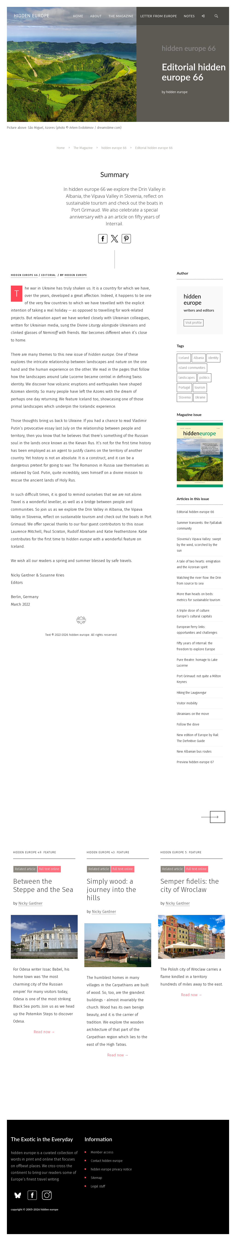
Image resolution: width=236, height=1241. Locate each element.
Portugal (184, 388)
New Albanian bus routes (194, 752)
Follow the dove (188, 724)
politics (204, 378)
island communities (192, 368)
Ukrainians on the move (193, 714)
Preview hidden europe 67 (195, 762)
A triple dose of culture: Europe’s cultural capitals (194, 613)
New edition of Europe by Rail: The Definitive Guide (198, 738)
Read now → (44, 1032)
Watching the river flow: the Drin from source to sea (199, 580)
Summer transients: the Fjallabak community (199, 525)
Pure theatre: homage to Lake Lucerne (197, 663)
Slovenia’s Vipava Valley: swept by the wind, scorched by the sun (199, 545)
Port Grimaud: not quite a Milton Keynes (199, 679)
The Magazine (83, 148)
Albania (199, 358)
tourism (200, 388)
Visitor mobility (187, 703)
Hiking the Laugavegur (191, 693)
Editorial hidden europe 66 (195, 512)
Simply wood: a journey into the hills (111, 889)
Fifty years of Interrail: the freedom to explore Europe (196, 646)
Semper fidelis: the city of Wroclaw (189, 885)
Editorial (48, 275)
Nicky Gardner (30, 903)
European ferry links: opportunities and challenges (197, 630)
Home (61, 148)
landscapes (187, 378)
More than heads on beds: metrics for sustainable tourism (198, 597)
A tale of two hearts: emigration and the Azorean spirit (198, 564)
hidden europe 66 (114, 148)
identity (213, 358)
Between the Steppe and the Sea (43, 885)
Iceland (184, 358)
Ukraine (200, 397)
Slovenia (185, 397)
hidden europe (76, 275)
